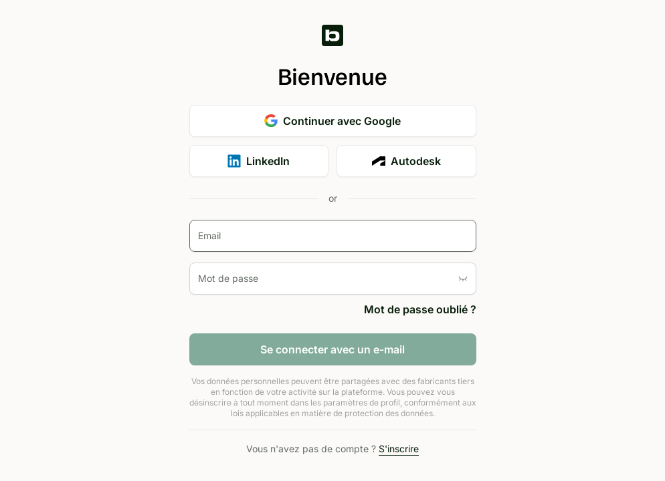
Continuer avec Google (332, 121)
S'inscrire (399, 448)
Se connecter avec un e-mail (332, 349)
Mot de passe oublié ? (420, 309)
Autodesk (406, 161)
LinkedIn (258, 161)
